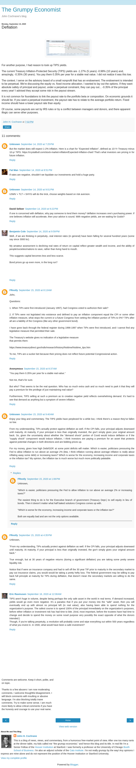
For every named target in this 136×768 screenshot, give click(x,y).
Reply (12, 160)
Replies (17, 473)
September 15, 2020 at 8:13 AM (35, 290)
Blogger (74, 764)
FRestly (13, 290)
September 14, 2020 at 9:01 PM (37, 189)
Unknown (14, 144)
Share (7, 127)
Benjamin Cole (17, 231)
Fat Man (13, 170)
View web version (68, 726)
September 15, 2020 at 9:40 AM (37, 414)
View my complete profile (14, 758)
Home (68, 720)
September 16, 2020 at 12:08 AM (44, 594)
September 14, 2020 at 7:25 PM (37, 144)
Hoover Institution (44, 747)
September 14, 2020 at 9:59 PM (43, 231)
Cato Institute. (77, 750)
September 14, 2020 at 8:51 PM (35, 170)
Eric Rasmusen (17, 594)
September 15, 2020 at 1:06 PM (43, 479)
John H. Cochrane (27, 736)
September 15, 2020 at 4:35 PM (35, 535)
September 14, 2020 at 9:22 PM (41, 208)
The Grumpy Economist (31, 10)
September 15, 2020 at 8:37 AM (40, 368)
